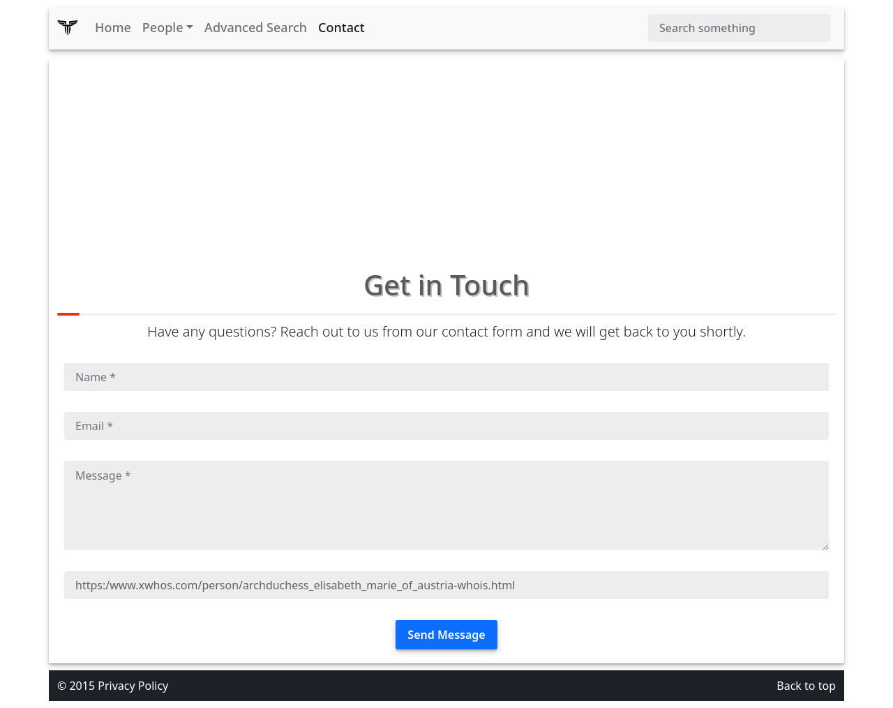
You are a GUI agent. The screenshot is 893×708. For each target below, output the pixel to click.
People (162, 27)
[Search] (739, 28)
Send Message (446, 634)
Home (113, 27)
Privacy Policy (133, 685)
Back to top (806, 685)
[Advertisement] (446, 156)
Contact (341, 27)
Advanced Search (255, 27)
